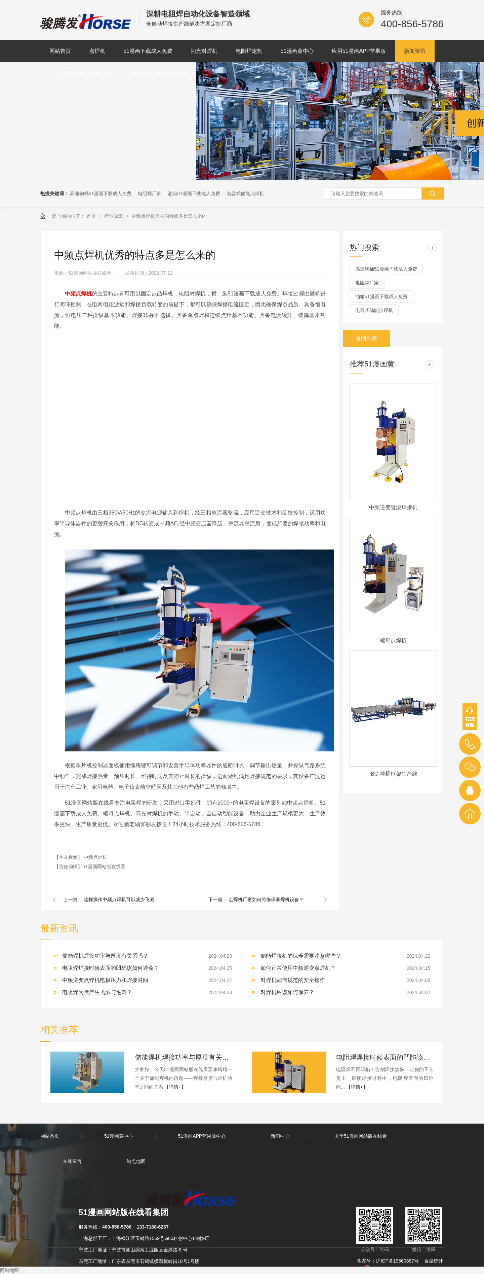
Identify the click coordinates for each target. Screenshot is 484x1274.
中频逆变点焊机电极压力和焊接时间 (105, 980)
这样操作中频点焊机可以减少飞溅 (119, 899)
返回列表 (366, 338)
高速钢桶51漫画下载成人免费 (101, 193)
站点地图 (136, 1161)
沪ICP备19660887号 (397, 1261)
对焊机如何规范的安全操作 (292, 980)
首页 (91, 216)
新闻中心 (280, 1136)
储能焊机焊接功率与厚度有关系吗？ (105, 956)
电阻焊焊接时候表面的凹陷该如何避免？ (110, 968)
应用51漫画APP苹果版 (359, 51)
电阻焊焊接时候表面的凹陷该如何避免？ (385, 1057)
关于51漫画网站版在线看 (79, 73)
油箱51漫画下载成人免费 (194, 193)
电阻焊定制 (249, 51)
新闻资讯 (415, 51)
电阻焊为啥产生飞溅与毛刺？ (97, 992)
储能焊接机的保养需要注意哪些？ (300, 956)
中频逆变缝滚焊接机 (393, 507)
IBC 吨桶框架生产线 (393, 774)
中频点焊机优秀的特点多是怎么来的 (169, 216)
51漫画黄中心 (297, 51)
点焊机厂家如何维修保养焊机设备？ (266, 899)
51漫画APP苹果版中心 (202, 1136)
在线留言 (72, 1161)
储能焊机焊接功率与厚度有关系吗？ (183, 1057)
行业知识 (114, 216)
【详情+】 (175, 1087)
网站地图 (9, 1270)
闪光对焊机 (204, 51)
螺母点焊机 (393, 640)
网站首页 (60, 51)
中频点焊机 (95, 857)
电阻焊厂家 (149, 193)
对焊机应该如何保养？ (287, 992)
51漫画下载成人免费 (147, 51)
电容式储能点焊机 (245, 193)
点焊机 (97, 51)
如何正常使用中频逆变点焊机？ (298, 968)
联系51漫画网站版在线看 (157, 73)
